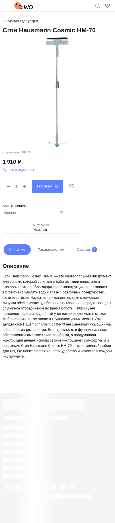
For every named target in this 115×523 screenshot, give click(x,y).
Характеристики (51, 249)
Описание (17, 249)
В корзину (47, 186)
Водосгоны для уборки (21, 21)
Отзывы (87, 249)
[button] (49, 142)
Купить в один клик (18, 170)
